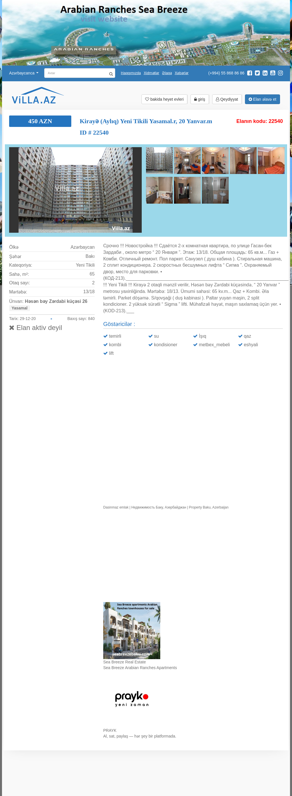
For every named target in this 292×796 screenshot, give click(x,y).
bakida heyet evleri (164, 99)
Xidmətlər (151, 73)
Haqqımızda (131, 73)
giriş (199, 99)
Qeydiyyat (227, 99)
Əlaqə (167, 73)
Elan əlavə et (262, 99)
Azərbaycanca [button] (23, 73)
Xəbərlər (181, 73)
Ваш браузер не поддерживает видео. (193, 557)
